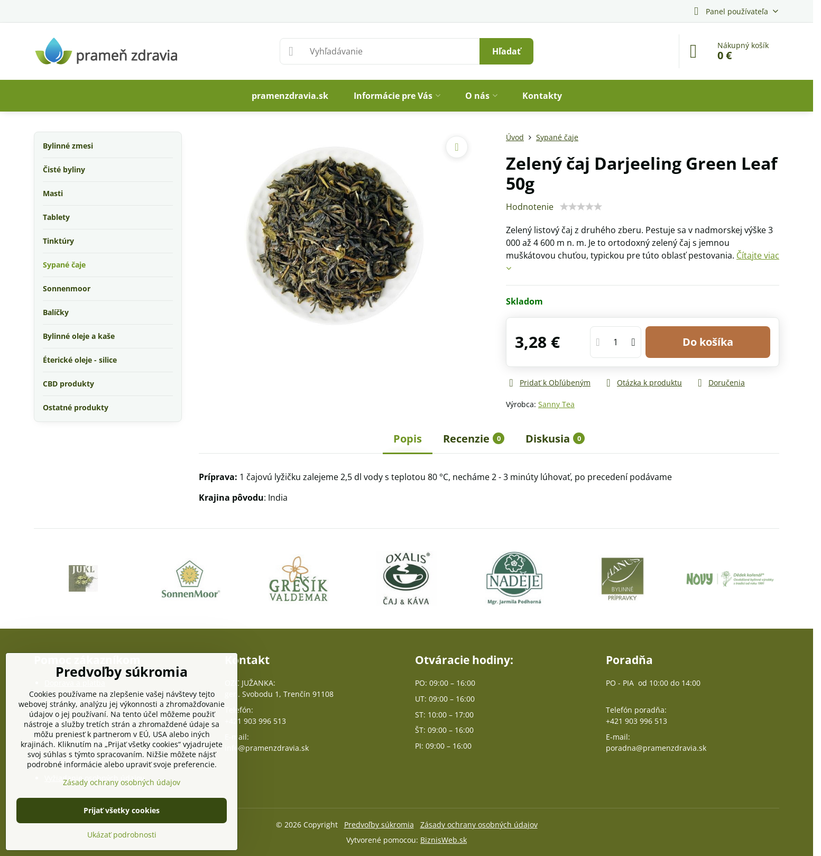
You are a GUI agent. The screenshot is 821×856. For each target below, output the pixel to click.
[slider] (581, 207)
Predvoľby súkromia (379, 825)
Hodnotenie (530, 207)
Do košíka (707, 342)
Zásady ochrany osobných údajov (479, 825)
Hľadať (506, 51)
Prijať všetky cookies (122, 810)
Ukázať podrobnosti (121, 835)
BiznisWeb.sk (443, 840)
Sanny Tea (556, 404)
